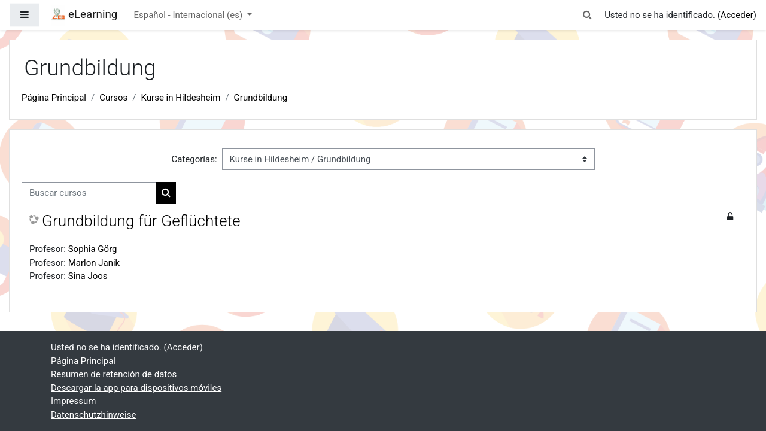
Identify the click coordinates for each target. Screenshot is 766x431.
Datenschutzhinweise (93, 414)
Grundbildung (260, 97)
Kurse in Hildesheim (181, 97)
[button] (587, 15)
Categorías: (194, 159)
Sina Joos (88, 276)
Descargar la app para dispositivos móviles (136, 388)
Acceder (737, 15)
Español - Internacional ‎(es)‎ (189, 15)
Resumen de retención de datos (114, 374)
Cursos (113, 97)
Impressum (73, 401)
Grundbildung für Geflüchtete (141, 221)
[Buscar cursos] (89, 193)
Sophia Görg (92, 249)
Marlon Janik (94, 262)
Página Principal (54, 97)
